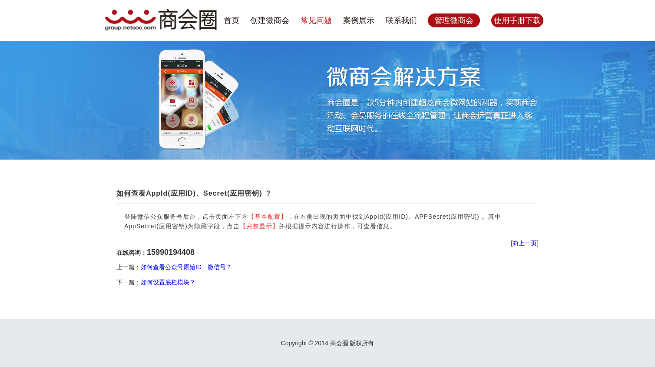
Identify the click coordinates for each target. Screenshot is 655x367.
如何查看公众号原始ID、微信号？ (186, 267)
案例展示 (358, 20)
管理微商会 (453, 20)
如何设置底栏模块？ (168, 282)
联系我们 (401, 20)
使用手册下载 (517, 20)
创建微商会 (269, 20)
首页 (231, 20)
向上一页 (525, 243)
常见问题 (316, 20)
